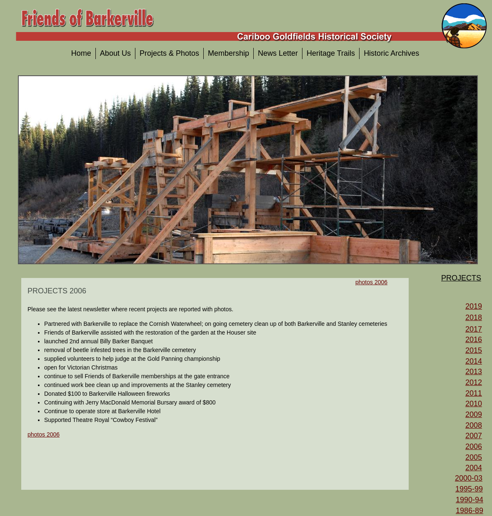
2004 (473, 468)
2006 (473, 446)
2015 (473, 350)
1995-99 (469, 489)
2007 (473, 436)
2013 (473, 371)
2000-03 (468, 478)
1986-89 (469, 510)
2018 (473, 317)
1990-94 (469, 500)
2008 (473, 425)
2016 (473, 339)
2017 (473, 329)
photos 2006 (43, 434)
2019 (473, 306)
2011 (473, 393)
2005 (473, 457)
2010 (473, 403)
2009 (473, 414)
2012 (473, 382)
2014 (473, 361)
